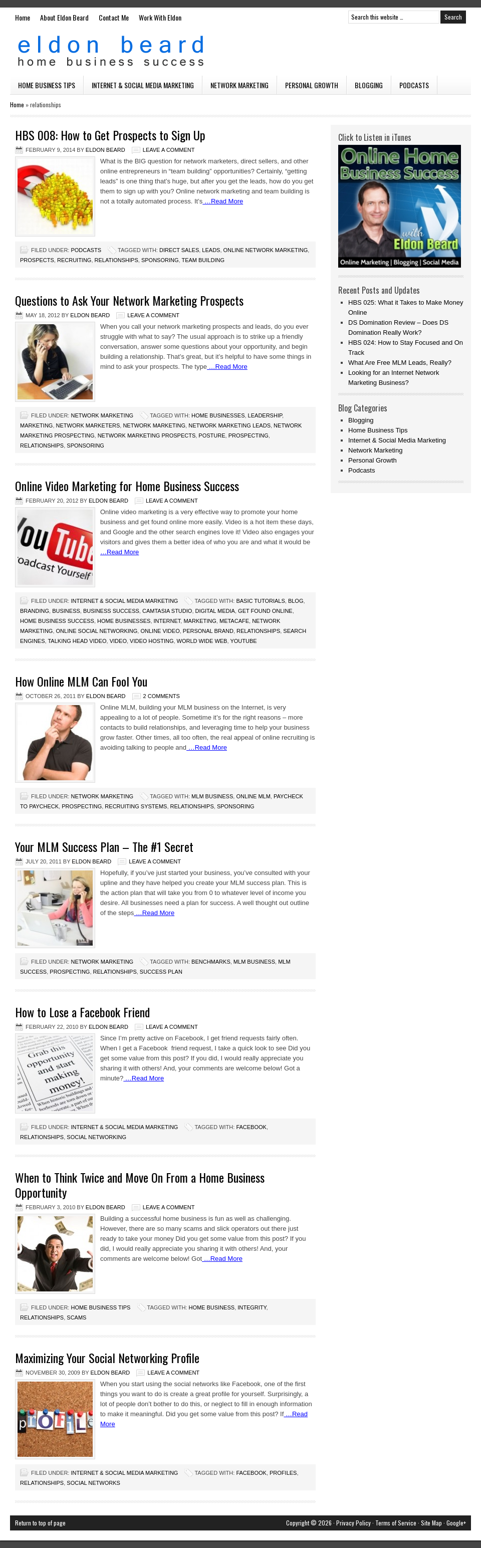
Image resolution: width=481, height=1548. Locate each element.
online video (159, 631)
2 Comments (161, 696)
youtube (243, 641)
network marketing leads (229, 425)
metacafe (234, 621)
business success (111, 611)
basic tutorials (260, 601)
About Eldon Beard (64, 17)
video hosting (151, 641)
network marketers (88, 425)
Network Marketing (239, 85)
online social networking (97, 631)
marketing (36, 425)
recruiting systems (136, 806)
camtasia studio (167, 611)
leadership (265, 415)
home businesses (218, 415)
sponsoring (160, 260)
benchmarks (210, 962)
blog (296, 601)
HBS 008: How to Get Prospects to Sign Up (110, 135)
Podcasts (414, 85)
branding (34, 611)
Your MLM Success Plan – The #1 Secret (104, 846)
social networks (93, 1483)
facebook (251, 1127)
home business (211, 1307)
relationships (116, 260)
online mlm (253, 796)
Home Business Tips (46, 85)
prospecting (248, 435)
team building (202, 260)
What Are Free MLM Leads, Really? (399, 362)
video (118, 641)
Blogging (369, 85)
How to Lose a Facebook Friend (82, 1012)
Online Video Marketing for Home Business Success (127, 486)
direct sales (179, 250)
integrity (251, 1307)
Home (22, 17)
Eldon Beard (240, 51)
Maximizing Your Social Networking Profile (107, 1358)
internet (167, 621)
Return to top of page (40, 1522)
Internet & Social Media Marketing (143, 85)
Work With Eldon (160, 17)
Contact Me (114, 17)
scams (76, 1317)
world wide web (202, 641)
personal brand (208, 631)
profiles (283, 1473)
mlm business (212, 796)
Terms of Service (395, 1522)
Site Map (431, 1522)
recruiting (74, 260)
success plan (161, 972)
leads (211, 250)
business (66, 611)
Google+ (456, 1522)
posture (211, 435)
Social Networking (96, 1137)
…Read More (222, 201)
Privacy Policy (353, 1522)
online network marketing (265, 250)
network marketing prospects (147, 435)
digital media (215, 611)
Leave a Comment (169, 150)
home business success (57, 621)
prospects (37, 260)
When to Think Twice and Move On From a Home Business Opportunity (140, 1184)
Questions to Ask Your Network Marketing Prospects (129, 300)
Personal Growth (311, 85)
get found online (265, 611)
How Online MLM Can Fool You (81, 681)
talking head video (77, 641)
